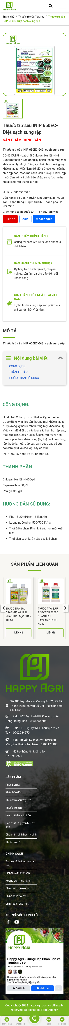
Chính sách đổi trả (16, 896)
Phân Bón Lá (13, 784)
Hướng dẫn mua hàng (18, 880)
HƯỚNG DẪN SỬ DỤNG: (24, 378)
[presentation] (3, 608)
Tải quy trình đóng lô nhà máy (20, 863)
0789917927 (14, 756)
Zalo (25, 219)
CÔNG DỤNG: (17, 366)
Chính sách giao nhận (18, 888)
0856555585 (38, 721)
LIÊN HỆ (18, 632)
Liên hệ (10, 219)
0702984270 (21, 732)
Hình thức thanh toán (18, 873)
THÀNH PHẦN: (18, 372)
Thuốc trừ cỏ (13, 842)
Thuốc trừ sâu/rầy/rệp (31, 16)
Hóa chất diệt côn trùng (19, 815)
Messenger (44, 219)
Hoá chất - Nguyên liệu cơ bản (20, 825)
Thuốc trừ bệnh (14, 807)
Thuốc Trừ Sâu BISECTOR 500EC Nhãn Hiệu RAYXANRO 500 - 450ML (48, 616)
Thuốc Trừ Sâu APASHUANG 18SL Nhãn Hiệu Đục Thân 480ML (18, 614)
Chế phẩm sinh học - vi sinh (21, 834)
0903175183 (49, 744)
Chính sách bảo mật (17, 903)
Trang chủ (8, 16)
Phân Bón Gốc (14, 792)
